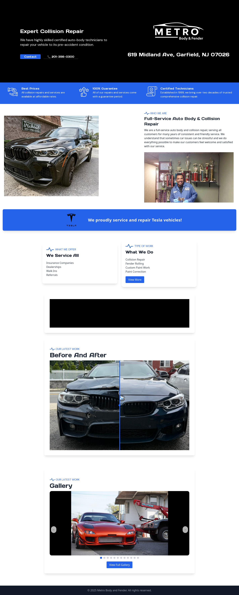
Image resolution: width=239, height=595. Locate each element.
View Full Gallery (119, 565)
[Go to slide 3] (108, 558)
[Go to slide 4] (111, 558)
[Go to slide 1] (101, 558)
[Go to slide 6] (118, 558)
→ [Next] (185, 529)
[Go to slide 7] (121, 558)
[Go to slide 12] (138, 558)
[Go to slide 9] (128, 558)
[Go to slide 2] (104, 558)
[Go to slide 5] (114, 558)
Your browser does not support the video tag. (75, 311)
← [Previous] (53, 529)
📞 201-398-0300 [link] (60, 56)
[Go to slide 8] (125, 558)
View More (134, 279)
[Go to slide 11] (135, 558)
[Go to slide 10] (131, 558)
